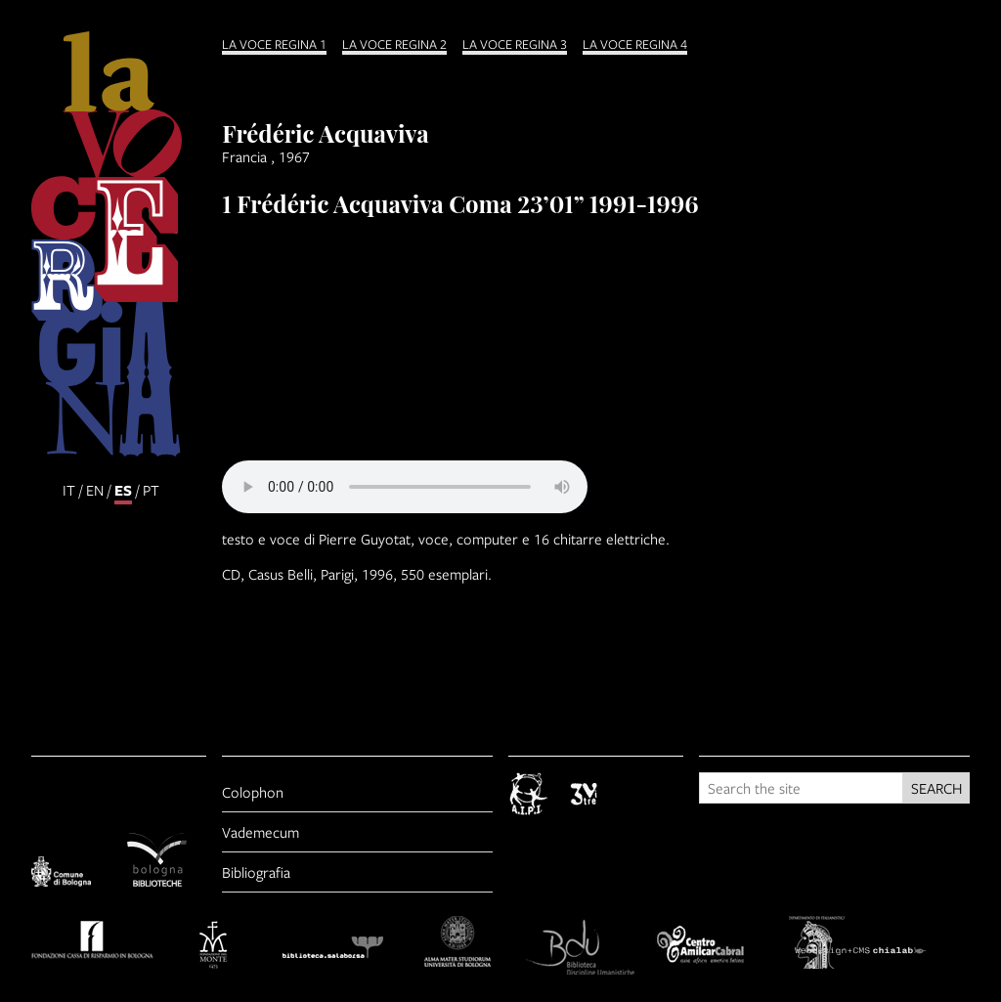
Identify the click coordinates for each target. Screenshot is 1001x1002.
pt (151, 490)
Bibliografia (256, 872)
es (123, 490)
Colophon (252, 792)
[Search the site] (801, 788)
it (69, 490)
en (95, 490)
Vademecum (260, 832)
